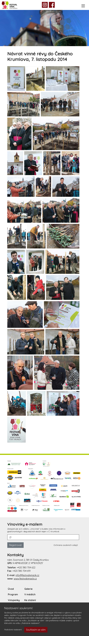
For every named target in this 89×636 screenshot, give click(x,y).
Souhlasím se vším (36, 629)
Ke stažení (30, 600)
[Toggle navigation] (83, 6)
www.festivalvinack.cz (25, 578)
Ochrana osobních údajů (66, 545)
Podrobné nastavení (13, 629)
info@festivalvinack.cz (27, 575)
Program (13, 594)
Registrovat (15, 545)
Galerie (28, 588)
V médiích (29, 594)
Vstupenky (14, 600)
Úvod (11, 588)
